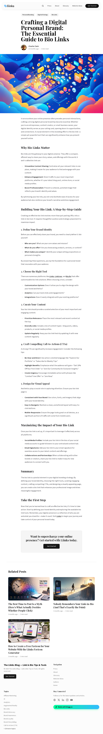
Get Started (92, 6)
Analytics (7, 702)
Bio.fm (68, 276)
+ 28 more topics (10, 729)
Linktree (58, 276)
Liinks (51, 276)
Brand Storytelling (10, 722)
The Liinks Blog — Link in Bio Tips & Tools (25, 665)
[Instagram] (67, 700)
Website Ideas (77, 6)
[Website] (54, 700)
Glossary (66, 6)
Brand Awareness (10, 715)
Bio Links (7, 709)
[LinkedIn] (63, 700)
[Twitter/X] (59, 700)
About (57, 6)
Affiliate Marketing (10, 696)
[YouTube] (71, 700)
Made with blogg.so (63, 707)
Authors (56, 682)
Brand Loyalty (8, 719)
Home (55, 685)
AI (4, 699)
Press (49, 6)
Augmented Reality (10, 705)
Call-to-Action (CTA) (10, 725)
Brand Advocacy (9, 712)
